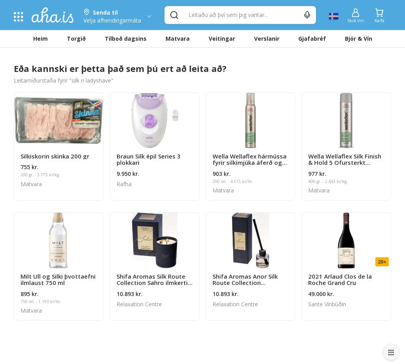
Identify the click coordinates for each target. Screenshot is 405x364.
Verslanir (266, 38)
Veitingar (222, 38)
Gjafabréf (312, 38)
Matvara (178, 38)
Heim (40, 38)
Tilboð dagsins (126, 38)
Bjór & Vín (358, 38)
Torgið (76, 38)
